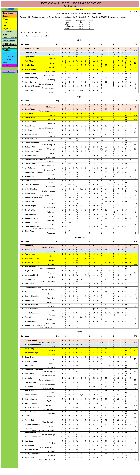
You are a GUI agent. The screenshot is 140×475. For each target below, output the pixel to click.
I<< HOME (9, 9)
